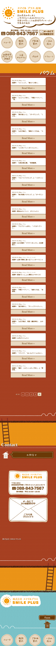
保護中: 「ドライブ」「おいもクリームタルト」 (27, 353)
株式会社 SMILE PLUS (11, 539)
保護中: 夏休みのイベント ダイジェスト (25, 211)
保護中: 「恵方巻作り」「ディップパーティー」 (27, 306)
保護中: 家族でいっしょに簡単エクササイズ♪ (26, 274)
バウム (24, 80)
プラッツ (28, 257)
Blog (20, 80)
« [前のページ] (22, 394)
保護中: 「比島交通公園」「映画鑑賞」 (24, 163)
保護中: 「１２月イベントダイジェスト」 (25, 148)
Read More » (28, 88)
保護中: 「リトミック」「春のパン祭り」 (25, 82)
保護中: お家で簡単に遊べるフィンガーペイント (27, 259)
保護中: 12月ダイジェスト (20, 338)
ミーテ (33, 257)
